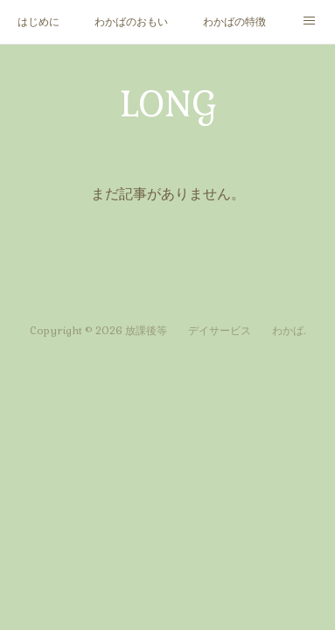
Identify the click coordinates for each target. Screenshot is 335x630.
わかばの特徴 (234, 22)
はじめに (38, 22)
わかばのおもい (131, 22)
